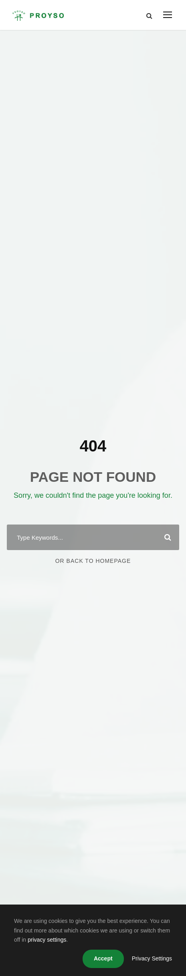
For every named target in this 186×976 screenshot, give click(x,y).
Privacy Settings (152, 958)
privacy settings (47, 939)
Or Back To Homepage (93, 561)
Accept (103, 958)
